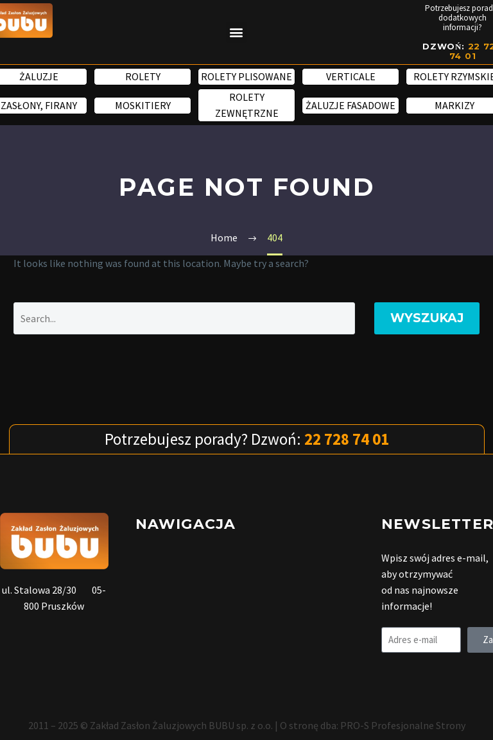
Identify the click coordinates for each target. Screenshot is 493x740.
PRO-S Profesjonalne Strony (402, 725)
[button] (236, 32)
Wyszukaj (426, 318)
